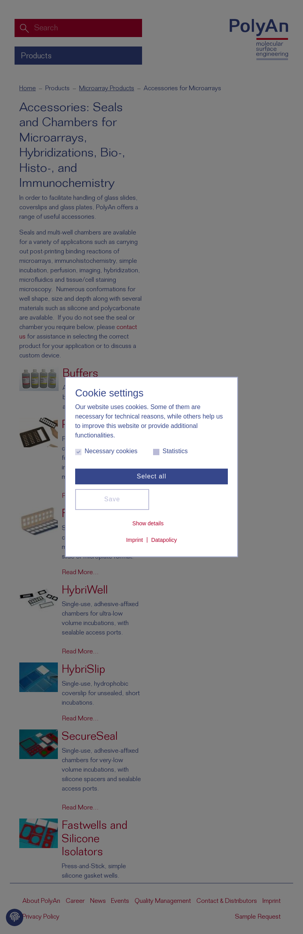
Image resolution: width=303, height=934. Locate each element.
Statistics (170, 451)
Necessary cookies (106, 451)
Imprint (134, 539)
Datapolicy (164, 539)
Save (112, 499)
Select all (151, 476)
